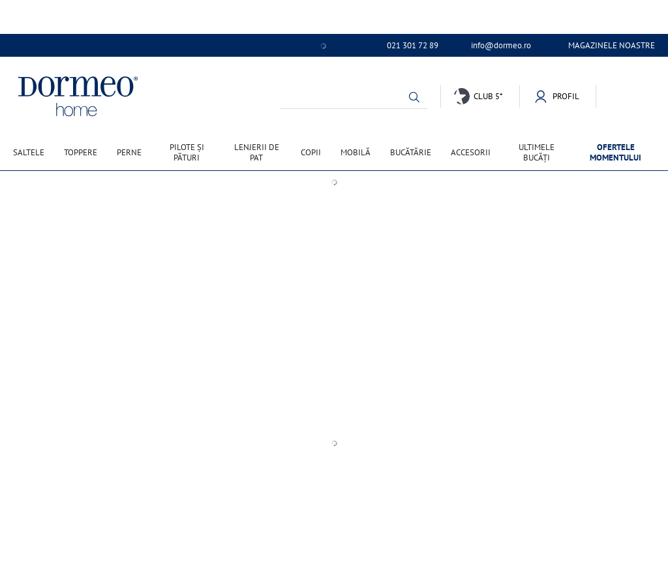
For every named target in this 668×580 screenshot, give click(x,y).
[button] (414, 97)
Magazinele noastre (611, 45)
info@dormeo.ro (501, 45)
